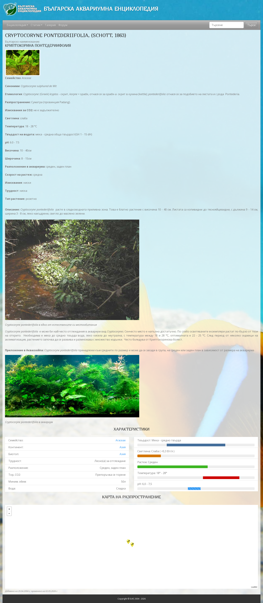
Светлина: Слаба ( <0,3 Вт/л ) (155, 451)
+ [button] (9, 509)
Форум (62, 25)
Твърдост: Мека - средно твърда (159, 440)
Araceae (121, 440)
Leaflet (254, 587)
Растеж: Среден (147, 462)
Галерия (50, 25)
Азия (123, 447)
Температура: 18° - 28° (152, 473)
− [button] (9, 513)
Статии (35, 25)
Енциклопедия (16, 25)
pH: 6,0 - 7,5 (144, 484)
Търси (251, 25)
